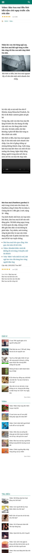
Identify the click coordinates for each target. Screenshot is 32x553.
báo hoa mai (12, 274)
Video (11, 21)
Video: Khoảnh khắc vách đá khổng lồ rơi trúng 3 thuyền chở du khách (15, 251)
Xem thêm (27, 397)
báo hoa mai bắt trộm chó (9, 276)
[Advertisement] (16, 33)
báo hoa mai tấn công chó (10, 281)
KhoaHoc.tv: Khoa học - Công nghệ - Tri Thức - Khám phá (16, 2)
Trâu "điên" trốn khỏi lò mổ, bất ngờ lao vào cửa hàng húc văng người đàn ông (15, 259)
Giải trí (6, 21)
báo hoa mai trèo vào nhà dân (11, 278)
